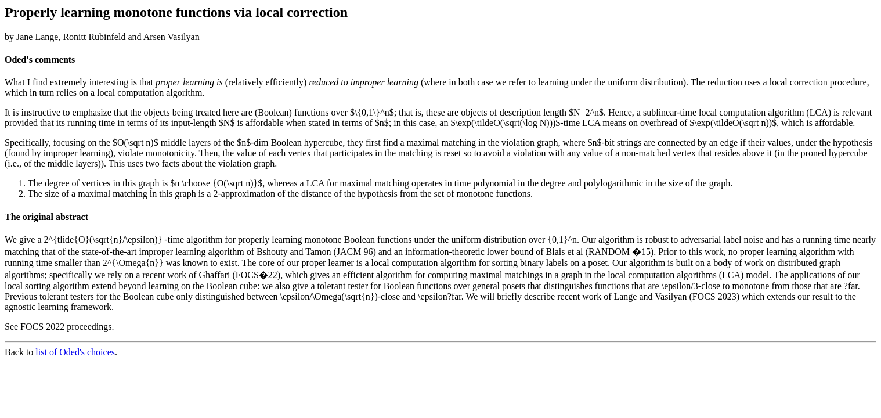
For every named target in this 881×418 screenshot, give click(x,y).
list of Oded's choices (75, 352)
